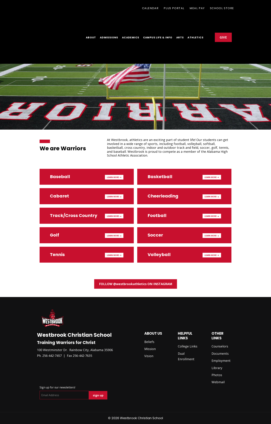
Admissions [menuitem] (109, 26)
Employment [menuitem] (221, 361)
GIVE (223, 26)
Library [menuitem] (217, 368)
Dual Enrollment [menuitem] (186, 356)
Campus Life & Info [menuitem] (157, 26)
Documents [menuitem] (220, 353)
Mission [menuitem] (150, 349)
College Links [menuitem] (187, 346)
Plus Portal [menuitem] (174, 8)
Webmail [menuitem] (218, 382)
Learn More (114, 177)
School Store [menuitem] (222, 8)
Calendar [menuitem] (150, 8)
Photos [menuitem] (217, 375)
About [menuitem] (91, 26)
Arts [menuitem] (180, 26)
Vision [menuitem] (148, 356)
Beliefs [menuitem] (149, 342)
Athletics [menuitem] (195, 26)
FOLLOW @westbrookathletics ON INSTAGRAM (135, 284)
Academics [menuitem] (130, 26)
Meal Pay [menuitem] (197, 8)
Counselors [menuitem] (220, 346)
